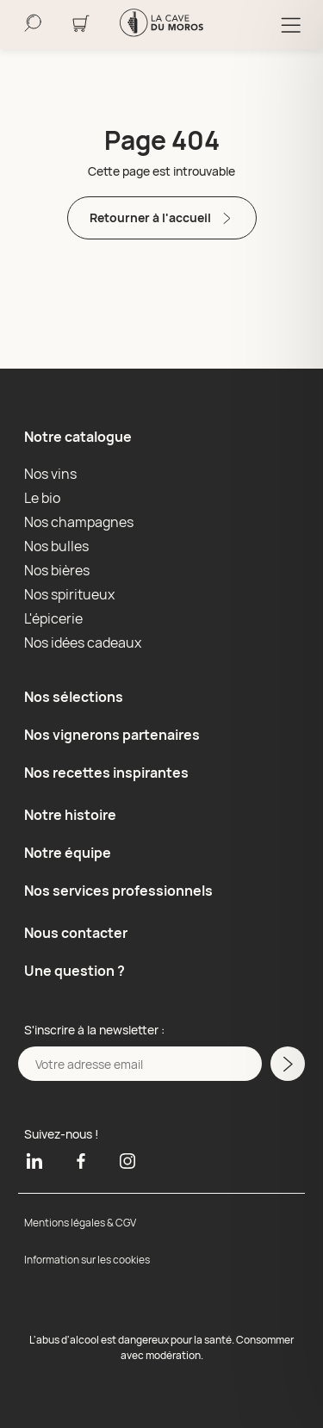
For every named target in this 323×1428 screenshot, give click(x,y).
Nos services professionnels (118, 890)
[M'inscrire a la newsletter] (287, 1063)
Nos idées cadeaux (82, 642)
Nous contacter (75, 932)
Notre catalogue (78, 436)
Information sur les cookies (87, 1259)
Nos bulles (56, 546)
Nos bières (57, 570)
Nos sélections (73, 696)
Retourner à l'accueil (162, 218)
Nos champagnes (79, 522)
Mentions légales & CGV (80, 1222)
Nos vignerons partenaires (112, 734)
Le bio (42, 498)
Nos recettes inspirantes (106, 772)
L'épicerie (53, 618)
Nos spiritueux (69, 594)
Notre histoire (70, 814)
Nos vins (50, 473)
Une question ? (74, 970)
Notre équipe (67, 852)
